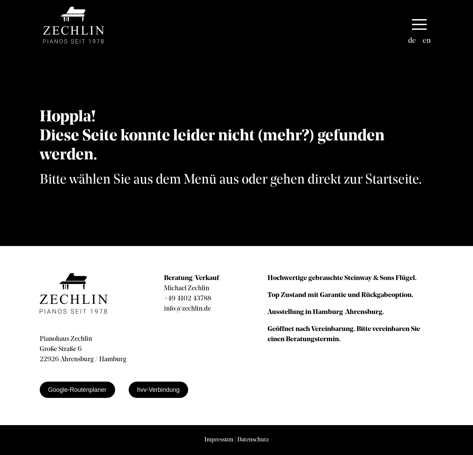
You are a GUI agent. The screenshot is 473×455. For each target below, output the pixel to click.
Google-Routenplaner (77, 389)
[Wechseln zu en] (426, 41)
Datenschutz (253, 440)
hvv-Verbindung (158, 389)
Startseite (392, 180)
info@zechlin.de (187, 308)
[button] (419, 25)
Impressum (218, 440)
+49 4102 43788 (187, 298)
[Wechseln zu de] (412, 41)
